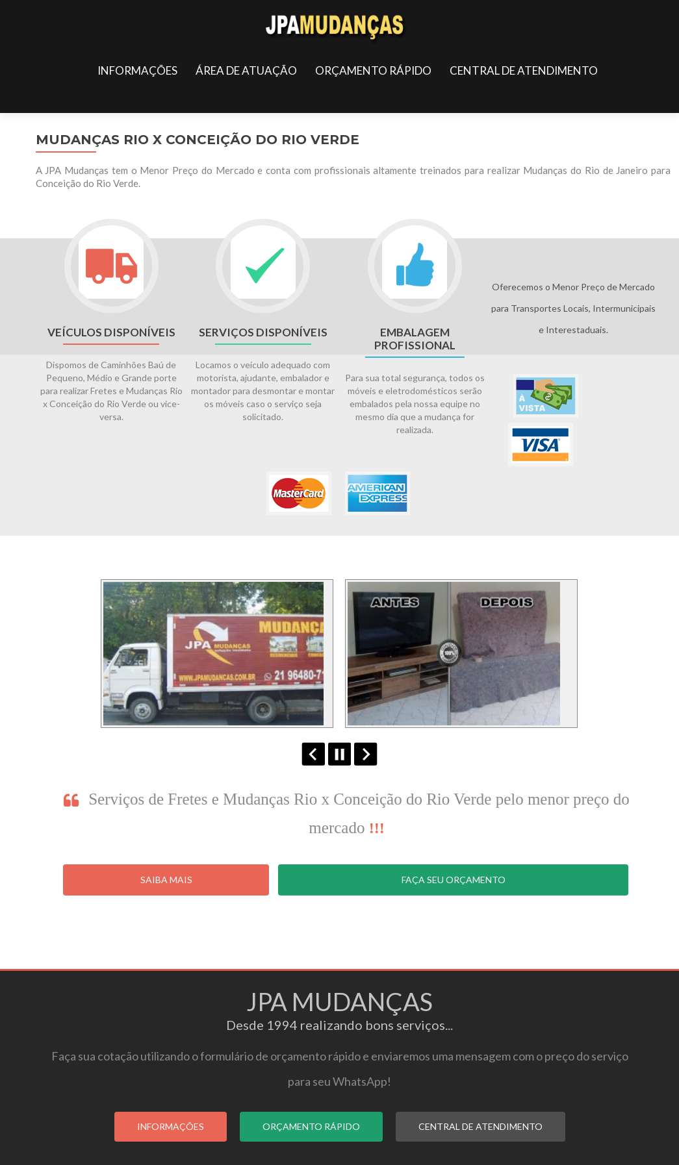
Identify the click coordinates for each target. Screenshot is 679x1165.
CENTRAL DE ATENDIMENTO (524, 70)
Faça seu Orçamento (454, 879)
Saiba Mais (166, 879)
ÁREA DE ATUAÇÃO (246, 70)
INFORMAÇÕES (137, 70)
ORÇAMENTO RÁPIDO (373, 70)
